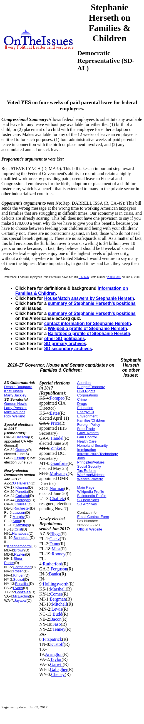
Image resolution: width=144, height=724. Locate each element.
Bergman (58, 599)
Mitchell (59, 604)
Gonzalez (22, 592)
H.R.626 (84, 277)
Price (55, 423)
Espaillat (22, 584)
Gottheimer (22, 567)
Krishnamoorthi (19, 546)
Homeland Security (92, 445)
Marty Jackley (15, 395)
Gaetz (54, 538)
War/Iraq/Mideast (91, 475)
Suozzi (18, 579)
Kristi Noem (13, 391)
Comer (56, 594)
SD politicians (88, 500)
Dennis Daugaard (18, 387)
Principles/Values (91, 462)
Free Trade (86, 429)
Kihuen (18, 575)
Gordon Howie (15, 404)
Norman (57, 488)
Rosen (18, 571)
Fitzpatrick (52, 639)
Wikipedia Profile (90, 491)
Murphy (18, 517)
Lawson (19, 512)
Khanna (21, 487)
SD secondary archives (68, 348)
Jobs (81, 458)
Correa (20, 504)
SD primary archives (65, 343)
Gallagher (59, 669)
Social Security (89, 466)
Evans (18, 588)
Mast (56, 548)
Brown (19, 550)
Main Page (86, 487)
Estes (54, 413)
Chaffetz (57, 498)
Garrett (56, 664)
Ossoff (19, 458)
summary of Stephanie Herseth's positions (92, 303)
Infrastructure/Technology (97, 454)
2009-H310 (114, 277)
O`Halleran (22, 483)
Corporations (87, 395)
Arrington (54, 654)
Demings (22, 525)
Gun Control (87, 437)
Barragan (22, 500)
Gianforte (59, 463)
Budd (57, 614)
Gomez (21, 450)
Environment (87, 416)
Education (85, 408)
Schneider (21, 538)
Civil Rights (86, 391)
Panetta (21, 491)
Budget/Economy (91, 387)
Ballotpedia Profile (91, 496)
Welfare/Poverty (90, 479)
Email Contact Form (93, 517)
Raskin (19, 554)
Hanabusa (20, 533)
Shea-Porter (13, 560)
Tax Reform (86, 471)
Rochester (21, 508)
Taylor (56, 659)
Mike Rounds (14, 412)
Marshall (58, 589)
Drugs (82, 404)
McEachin (21, 596)
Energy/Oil (85, 412)
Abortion (84, 383)
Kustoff (57, 644)
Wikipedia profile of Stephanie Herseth (87, 328)
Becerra (21, 437)
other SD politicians (64, 338)
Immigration (86, 450)
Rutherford (52, 563)
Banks (54, 574)
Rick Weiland (14, 416)
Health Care (86, 441)
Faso (56, 624)
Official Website (89, 529)
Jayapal (20, 600)
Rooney (59, 553)
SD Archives (87, 504)
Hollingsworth (55, 584)
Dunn (54, 543)
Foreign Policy (88, 424)
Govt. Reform (88, 433)
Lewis (56, 609)
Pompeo (57, 398)
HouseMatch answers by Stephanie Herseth (89, 298)
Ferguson (59, 569)
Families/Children (91, 420)
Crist (18, 529)
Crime (82, 399)
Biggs (55, 533)
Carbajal (22, 496)
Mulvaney (59, 473)
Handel (57, 438)
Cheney (58, 674)
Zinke (56, 448)
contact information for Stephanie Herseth (87, 323)
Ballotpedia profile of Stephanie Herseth (89, 333)
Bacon (55, 619)
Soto (16, 521)
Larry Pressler (15, 408)
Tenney (58, 629)
